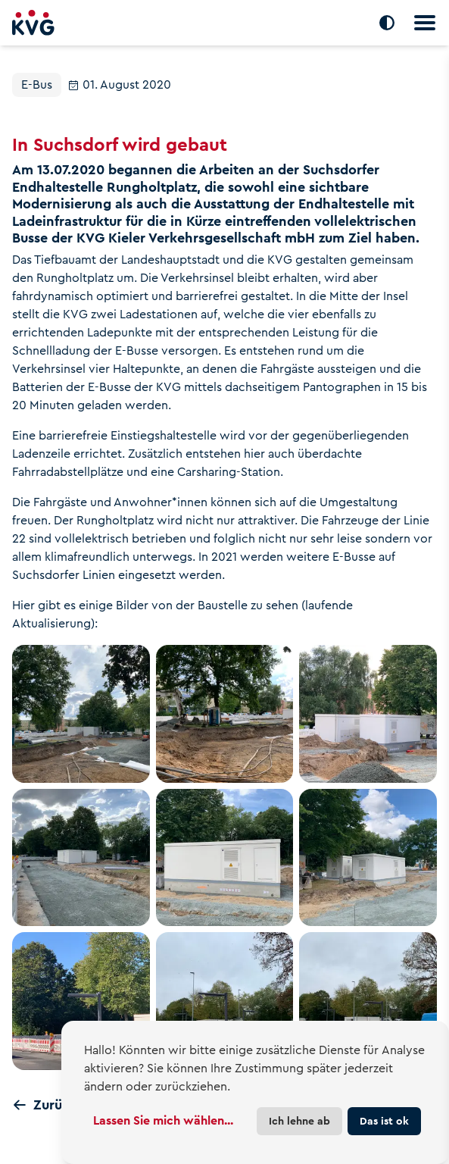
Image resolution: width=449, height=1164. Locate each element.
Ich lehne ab (299, 1120)
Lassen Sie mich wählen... (163, 1120)
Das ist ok (384, 1120)
